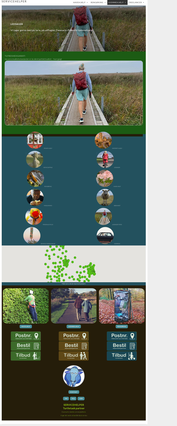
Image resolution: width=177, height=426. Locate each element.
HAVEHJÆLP (108, 186)
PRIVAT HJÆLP (39, 148)
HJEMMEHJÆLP (73, 326)
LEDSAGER (108, 167)
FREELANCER (137, 2)
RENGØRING (39, 186)
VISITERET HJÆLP (108, 148)
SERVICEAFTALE (39, 167)
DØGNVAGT (108, 205)
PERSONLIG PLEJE (39, 224)
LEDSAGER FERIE (108, 224)
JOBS (81, 398)
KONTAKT (74, 392)
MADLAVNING (39, 205)
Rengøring (98, 2)
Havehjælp (80, 2)
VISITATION (108, 243)
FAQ (73, 398)
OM (66, 398)
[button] (89, 265)
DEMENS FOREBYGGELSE (39, 243)
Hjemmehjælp (117, 2)
